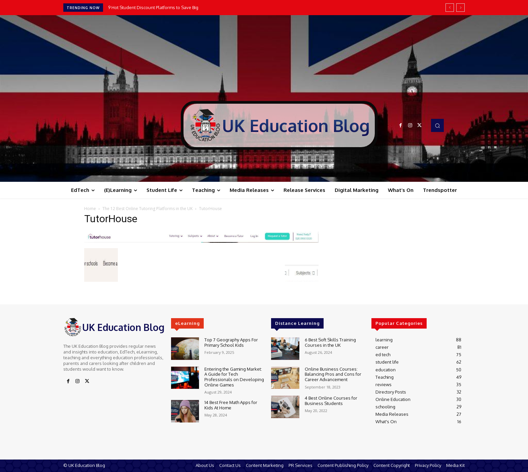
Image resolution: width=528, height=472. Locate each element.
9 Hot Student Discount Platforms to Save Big (153, 7)
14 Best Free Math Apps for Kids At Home (230, 405)
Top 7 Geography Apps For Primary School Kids (231, 342)
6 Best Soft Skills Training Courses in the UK (330, 342)
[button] (437, 125)
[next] (460, 7)
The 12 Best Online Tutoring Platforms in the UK (147, 208)
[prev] (450, 7)
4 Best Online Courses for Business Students (331, 400)
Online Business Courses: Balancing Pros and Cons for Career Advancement (333, 374)
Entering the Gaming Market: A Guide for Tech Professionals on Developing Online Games (234, 376)
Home (90, 208)
